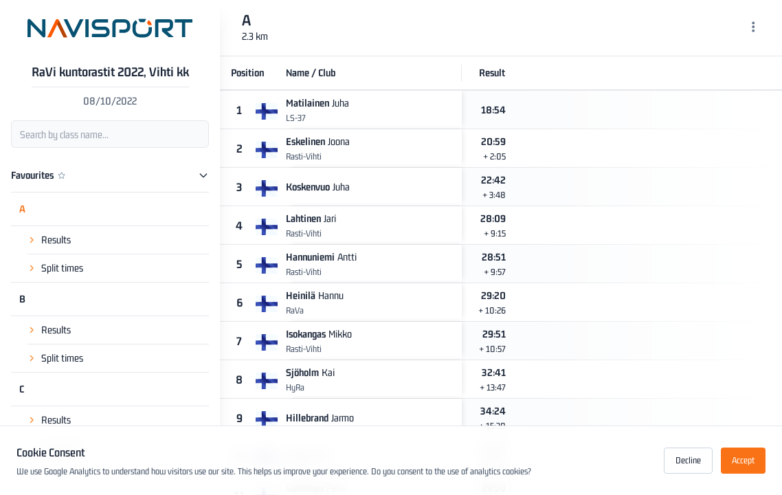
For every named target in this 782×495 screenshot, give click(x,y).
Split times (62, 268)
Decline (688, 460)
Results (56, 239)
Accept (743, 460)
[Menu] (753, 28)
